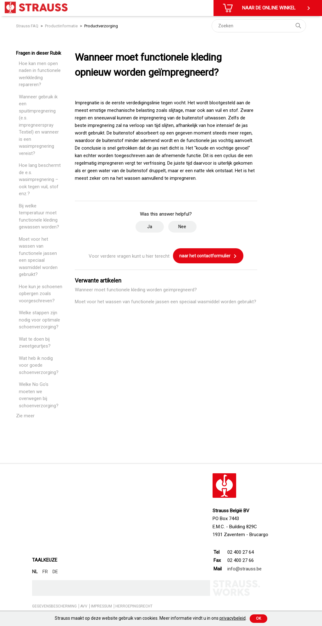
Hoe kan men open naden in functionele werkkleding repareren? (40, 74)
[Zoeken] (259, 25)
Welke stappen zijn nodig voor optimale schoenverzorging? (39, 320)
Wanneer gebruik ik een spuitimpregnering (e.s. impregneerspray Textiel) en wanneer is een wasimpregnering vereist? (39, 125)
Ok (258, 618)
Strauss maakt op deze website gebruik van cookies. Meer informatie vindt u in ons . (151, 618)
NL (35, 571)
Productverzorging (101, 26)
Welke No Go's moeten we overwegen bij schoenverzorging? (38, 395)
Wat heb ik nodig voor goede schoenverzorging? (38, 365)
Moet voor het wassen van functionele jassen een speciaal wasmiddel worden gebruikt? (38, 256)
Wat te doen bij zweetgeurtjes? (35, 342)
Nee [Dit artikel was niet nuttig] (182, 226)
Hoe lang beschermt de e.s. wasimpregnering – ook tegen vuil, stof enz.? (40, 179)
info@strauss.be (244, 569)
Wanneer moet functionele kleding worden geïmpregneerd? (136, 290)
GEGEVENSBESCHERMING (54, 606)
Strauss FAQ (27, 26)
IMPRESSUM (101, 606)
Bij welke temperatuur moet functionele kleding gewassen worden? (39, 216)
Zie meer (25, 416)
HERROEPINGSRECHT (134, 606)
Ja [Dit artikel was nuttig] (149, 226)
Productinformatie (61, 26)
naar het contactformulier (208, 256)
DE (55, 571)
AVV (83, 606)
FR (45, 571)
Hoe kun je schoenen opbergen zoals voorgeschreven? (40, 294)
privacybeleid (232, 618)
